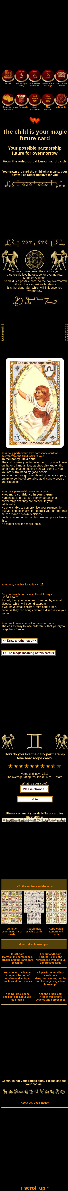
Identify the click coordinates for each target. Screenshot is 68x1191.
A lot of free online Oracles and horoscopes (50, 996)
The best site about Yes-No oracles (17, 996)
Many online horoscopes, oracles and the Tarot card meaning (17, 958)
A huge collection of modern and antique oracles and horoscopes (17, 977)
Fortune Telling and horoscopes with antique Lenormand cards (51, 958)
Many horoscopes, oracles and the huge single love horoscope (51, 978)
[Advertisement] (34, 35)
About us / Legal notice (35, 1102)
